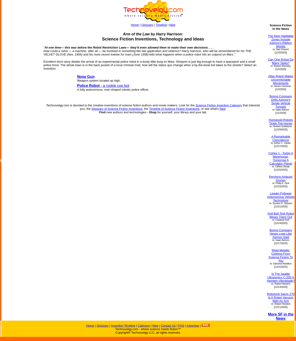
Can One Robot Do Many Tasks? (281, 61)
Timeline (161, 25)
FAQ (181, 325)
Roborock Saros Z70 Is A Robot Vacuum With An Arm (280, 297)
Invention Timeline (123, 325)
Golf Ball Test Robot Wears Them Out (281, 215)
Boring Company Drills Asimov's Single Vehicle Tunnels (281, 101)
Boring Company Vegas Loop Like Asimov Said (281, 233)
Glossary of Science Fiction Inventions (117, 109)
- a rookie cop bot (103, 86)
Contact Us (168, 325)
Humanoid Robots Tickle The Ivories (281, 121)
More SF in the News (280, 316)
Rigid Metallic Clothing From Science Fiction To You (280, 255)
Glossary (147, 25)
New (172, 25)
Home (135, 25)
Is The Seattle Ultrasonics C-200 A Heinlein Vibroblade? (281, 277)
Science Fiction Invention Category (218, 105)
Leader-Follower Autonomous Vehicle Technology (281, 197)
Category (144, 325)
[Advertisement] (20, 93)
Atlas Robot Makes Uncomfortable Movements (280, 79)
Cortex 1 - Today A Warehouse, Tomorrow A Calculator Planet (280, 158)
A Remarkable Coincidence (280, 138)
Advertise (192, 325)
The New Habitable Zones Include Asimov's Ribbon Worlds (281, 41)
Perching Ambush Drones (281, 178)
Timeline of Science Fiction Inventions (174, 109)
